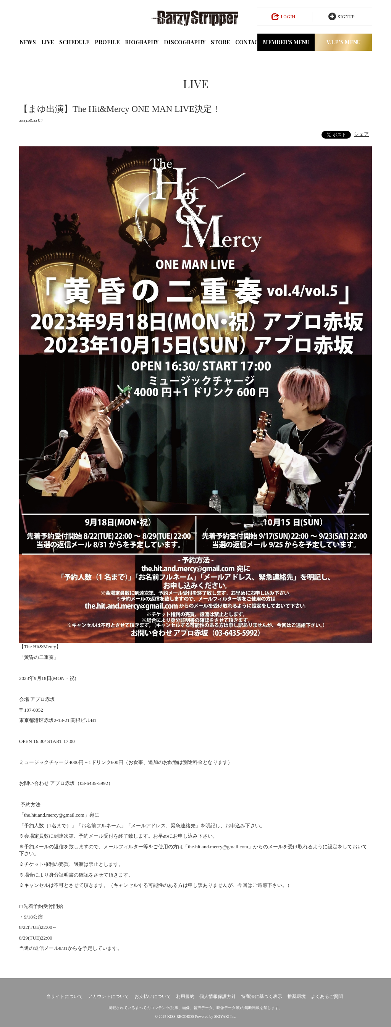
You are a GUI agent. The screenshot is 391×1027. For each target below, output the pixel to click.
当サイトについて (64, 996)
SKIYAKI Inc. (225, 1016)
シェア (361, 134)
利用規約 (185, 996)
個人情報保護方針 (217, 996)
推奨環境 (297, 996)
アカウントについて (108, 996)
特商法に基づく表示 (261, 996)
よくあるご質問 (327, 996)
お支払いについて (152, 996)
